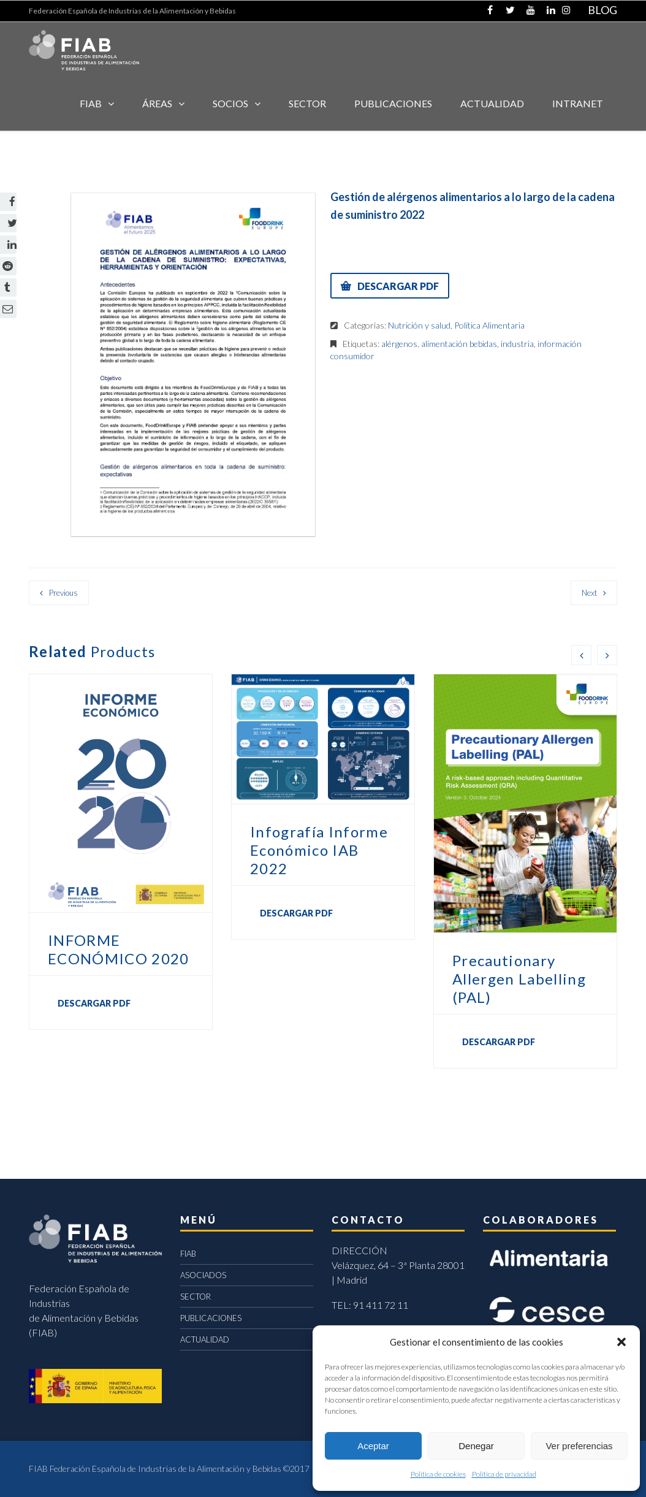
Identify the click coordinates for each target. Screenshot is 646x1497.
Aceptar (373, 1446)
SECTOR (307, 103)
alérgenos (399, 343)
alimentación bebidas (459, 343)
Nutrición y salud (419, 325)
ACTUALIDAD (492, 103)
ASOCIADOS (203, 1275)
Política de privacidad (504, 1474)
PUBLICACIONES (210, 1318)
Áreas (157, 103)
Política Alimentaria (489, 325)
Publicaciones (393, 103)
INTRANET (577, 103)
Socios (230, 103)
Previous (63, 593)
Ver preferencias (578, 1446)
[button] (621, 1342)
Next (589, 593)
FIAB (91, 103)
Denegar (476, 1446)
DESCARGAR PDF (398, 286)
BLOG (602, 10)
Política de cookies (438, 1474)
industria (517, 343)
